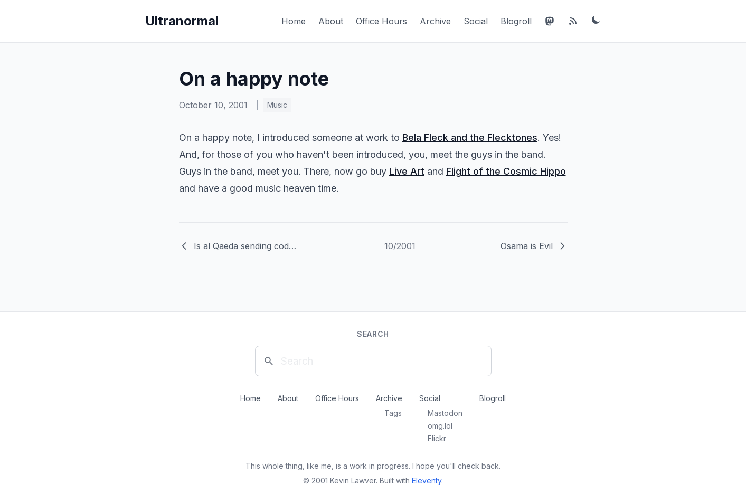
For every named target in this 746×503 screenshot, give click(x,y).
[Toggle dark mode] (596, 19)
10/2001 (400, 246)
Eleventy (426, 480)
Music (277, 104)
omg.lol (440, 425)
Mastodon (445, 413)
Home (293, 21)
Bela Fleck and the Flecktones (469, 137)
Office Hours (381, 21)
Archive (435, 21)
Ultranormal (182, 21)
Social (476, 21)
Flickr (437, 438)
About (330, 21)
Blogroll (516, 21)
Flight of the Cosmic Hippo (506, 171)
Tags (393, 413)
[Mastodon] (549, 21)
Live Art (406, 171)
